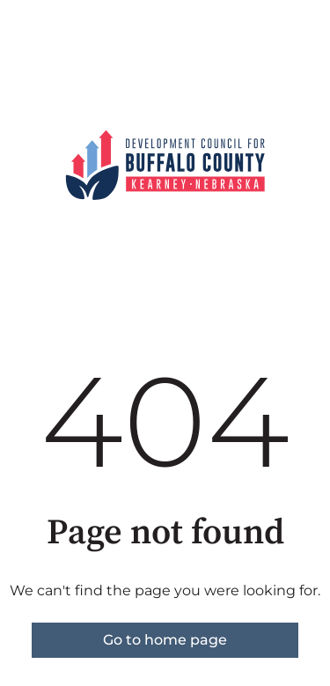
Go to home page (165, 639)
